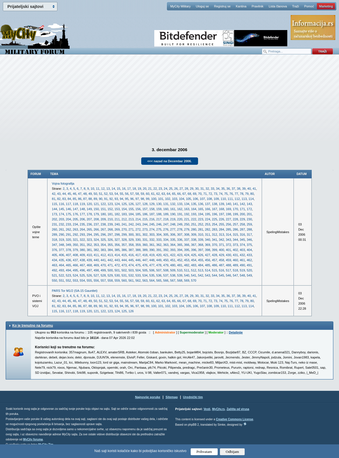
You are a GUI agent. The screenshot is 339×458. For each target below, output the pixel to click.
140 (228, 204)
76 (231, 193)
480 (172, 265)
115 (54, 204)
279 (186, 229)
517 (228, 270)
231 (54, 224)
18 (134, 188)
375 (249, 244)
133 (179, 204)
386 (123, 250)
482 (186, 265)
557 (103, 280)
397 (200, 250)
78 (241, 193)
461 (242, 260)
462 (249, 260)
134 (186, 204)
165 (200, 209)
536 (158, 275)
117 (68, 204)
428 (214, 255)
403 (242, 250)
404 (249, 250)
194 (200, 214)
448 (151, 260)
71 (205, 193)
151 (103, 209)
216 (151, 219)
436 (68, 260)
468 (89, 265)
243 (137, 224)
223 (200, 219)
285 (228, 229)
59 (142, 193)
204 (68, 219)
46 (74, 193)
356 (117, 244)
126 (131, 204)
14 (113, 188)
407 (68, 255)
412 (103, 255)
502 (123, 270)
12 (103, 188)
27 (181, 188)
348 (61, 244)
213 (131, 219)
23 (160, 188)
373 (235, 244)
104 (181, 198)
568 (179, 280)
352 (89, 244)
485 (207, 265)
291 (68, 234)
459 (228, 260)
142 (242, 204)
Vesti (206, 409)
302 (144, 234)
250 (186, 224)
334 (165, 239)
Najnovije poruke (147, 397)
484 (200, 265)
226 (221, 219)
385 (117, 250)
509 (172, 270)
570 (193, 280)
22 (155, 188)
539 (179, 275)
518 (235, 270)
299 (123, 234)
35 (222, 188)
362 (158, 244)
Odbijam (232, 451)
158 (151, 209)
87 (85, 198)
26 (176, 188)
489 (235, 265)
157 (144, 209)
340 (207, 239)
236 (89, 224)
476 (144, 265)
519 (242, 270)
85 (74, 198)
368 (200, 244)
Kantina (241, 6)
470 (103, 265)
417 (137, 255)
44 (64, 193)
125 (123, 204)
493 (61, 270)
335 (172, 239)
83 (64, 198)
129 (151, 204)
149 (89, 209)
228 (235, 219)
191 (179, 214)
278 (179, 229)
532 (131, 275)
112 (237, 198)
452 (179, 260)
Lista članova (278, 6)
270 (123, 229)
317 (249, 234)
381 (89, 250)
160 (165, 209)
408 (75, 255)
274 (151, 229)
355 (110, 244)
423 (179, 255)
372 (228, 244)
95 (126, 198)
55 (121, 193)
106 (195, 198)
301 (137, 234)
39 (244, 188)
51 (100, 193)
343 (228, 239)
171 (242, 209)
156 (137, 209)
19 (139, 188)
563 (144, 280)
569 (186, 280)
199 (235, 214)
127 (137, 204)
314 (228, 234)
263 (75, 229)
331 (144, 239)
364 (172, 244)
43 (59, 193)
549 (249, 275)
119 (82, 204)
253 (207, 224)
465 (68, 265)
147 (75, 209)
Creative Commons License (234, 419)
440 (96, 260)
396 (193, 250)
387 (131, 250)
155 (131, 209)
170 (235, 209)
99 (147, 198)
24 (165, 188)
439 (89, 260)
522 (61, 275)
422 (172, 255)
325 (103, 239)
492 (54, 270)
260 (54, 229)
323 (89, 239)
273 (144, 229)
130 (158, 204)
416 (131, 255)
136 (200, 204)
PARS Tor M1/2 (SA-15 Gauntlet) (74, 290)
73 (215, 193)
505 (144, 270)
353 (96, 244)
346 (249, 239)
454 (193, 260)
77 (236, 193)
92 (111, 198)
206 (82, 219)
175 (68, 214)
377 (61, 250)
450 (165, 260)
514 (207, 270)
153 (117, 209)
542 (200, 275)
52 (105, 193)
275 (158, 229)
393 (172, 250)
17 (129, 188)
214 (137, 219)
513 (200, 270)
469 (96, 265)
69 (194, 193)
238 (103, 224)
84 (69, 198)
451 (172, 260)
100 (153, 198)
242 (131, 224)
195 (207, 214)
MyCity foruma (33, 439)
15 (118, 188)
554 (82, 280)
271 (131, 229)
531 (123, 275)
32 (207, 188)
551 (61, 280)
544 (214, 275)
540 (186, 275)
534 (144, 275)
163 (186, 209)
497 (89, 270)
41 (254, 188)
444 (123, 260)
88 (90, 198)
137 (207, 204)
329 (131, 239)
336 (179, 239)
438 (82, 260)
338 (193, 239)
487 (221, 265)
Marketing (326, 6)
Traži (295, 6)
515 (214, 270)
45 (69, 193)
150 (96, 209)
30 (197, 188)
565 (158, 280)
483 (193, 265)
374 (242, 244)
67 (184, 193)
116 (61, 204)
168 (221, 209)
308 (186, 234)
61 (153, 193)
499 (103, 270)
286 (235, 229)
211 (117, 219)
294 (89, 234)
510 (179, 270)
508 (165, 270)
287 (242, 229)
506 (151, 270)
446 (137, 260)
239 (110, 224)
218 (165, 219)
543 (207, 275)
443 (117, 260)
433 (249, 255)
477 (151, 265)
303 (151, 234)
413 (110, 255)
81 (53, 198)
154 (123, 209)
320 (68, 239)
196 (214, 214)
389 (144, 250)
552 (68, 280)
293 (82, 234)
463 (54, 265)
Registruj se (222, 6)
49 (90, 193)
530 (117, 275)
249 (179, 224)
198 (228, 214)
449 (158, 260)
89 (95, 198)
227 (228, 219)
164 (193, 209)
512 (193, 270)
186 (144, 214)
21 (149, 188)
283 (214, 229)
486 (214, 265)
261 (61, 229)
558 (110, 280)
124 (117, 204)
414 (117, 255)
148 (82, 209)
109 (216, 198)
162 (179, 209)
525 (82, 275)
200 (242, 214)
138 (214, 204)
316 (242, 234)
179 (96, 214)
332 (151, 239)
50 (95, 193)
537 (165, 275)
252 (200, 224)
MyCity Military (180, 6)
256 (228, 224)
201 (249, 214)
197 (221, 214)
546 (228, 275)
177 (82, 214)
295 (96, 234)
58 (137, 193)
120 (89, 204)
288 (249, 229)
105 (188, 198)
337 (186, 239)
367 (193, 244)
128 (144, 204)
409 (82, 255)
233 (68, 224)
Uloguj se (202, 6)
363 (165, 244)
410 (89, 255)
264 (82, 229)
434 (54, 260)
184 (131, 214)
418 (144, 255)
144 (54, 209)
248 (172, 224)
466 (75, 265)
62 (158, 193)
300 (131, 234)
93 (116, 198)
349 (68, 244)
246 (158, 224)
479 (165, 265)
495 (75, 270)
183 (123, 214)
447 (144, 260)
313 (221, 234)
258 (242, 224)
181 (110, 214)
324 (96, 239)
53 (111, 193)
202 (54, 219)
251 (193, 224)
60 (147, 193)
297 (110, 234)
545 (221, 275)
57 (132, 193)
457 (214, 260)
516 (221, 270)
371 (221, 244)
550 (54, 280)
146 (68, 209)
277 (172, 229)
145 (61, 209)
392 (165, 250)
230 (249, 219)
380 (82, 250)
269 (117, 229)
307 (179, 234)
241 (123, 224)
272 (137, 229)
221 (186, 219)
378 (68, 250)
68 (189, 193)
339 (200, 239)
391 (158, 250)
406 (61, 255)
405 (54, 255)
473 (123, 265)
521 (54, 275)
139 (221, 204)
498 (96, 270)
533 (137, 275)
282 (207, 229)
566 (165, 280)
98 (142, 198)
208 (96, 219)
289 (54, 234)
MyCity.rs (218, 409)
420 (158, 255)
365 (179, 244)
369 (207, 244)
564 (151, 280)
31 (202, 188)
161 (172, 209)
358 (131, 244)
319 (61, 239)
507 (158, 270)
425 (193, 255)
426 (200, 255)
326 (110, 239)
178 (89, 214)
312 (214, 234)
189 (165, 214)
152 (110, 209)
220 (179, 219)
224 (207, 219)
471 (110, 265)
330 (137, 239)
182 (117, 214)
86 (79, 198)
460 (235, 260)
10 (92, 188)
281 (200, 229)
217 (158, 219)
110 (223, 198)
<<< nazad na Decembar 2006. (169, 161)
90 (100, 198)
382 (96, 250)
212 (123, 219)
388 (137, 250)
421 (165, 255)
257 (235, 224)
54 (116, 193)
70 (199, 193)
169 (228, 209)
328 (123, 239)
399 (214, 250)
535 (151, 275)
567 (172, 280)
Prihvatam (204, 451)
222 (193, 219)
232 (61, 224)
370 (214, 244)
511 (186, 270)
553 (75, 280)
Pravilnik (257, 6)
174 (61, 214)
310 (200, 234)
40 (249, 188)
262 (68, 229)
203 (61, 219)
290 (61, 234)
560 (123, 280)
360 (144, 244)
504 (137, 270)
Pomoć (309, 6)
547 (235, 275)
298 (117, 234)
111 (230, 198)
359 (137, 244)
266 (96, 229)
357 (123, 244)
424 (186, 255)
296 (103, 234)
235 (82, 224)
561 (131, 280)
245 (151, 224)
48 (85, 193)
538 (172, 275)
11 (97, 188)
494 (68, 270)
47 (79, 193)
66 (179, 193)
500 (110, 270)
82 (59, 198)
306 (172, 234)
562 (137, 280)
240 (117, 224)
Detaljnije (236, 332)
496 (82, 270)
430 (228, 255)
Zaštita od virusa (237, 409)
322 (82, 239)
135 (193, 204)
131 (165, 204)
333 (158, 239)
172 (249, 209)
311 (207, 234)
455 (200, 260)
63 (163, 193)
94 (121, 198)
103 (174, 198)
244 (144, 224)
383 (103, 250)
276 (165, 229)
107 (202, 198)
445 (131, 260)
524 (75, 275)
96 (132, 198)
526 (89, 275)
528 (103, 275)
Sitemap (172, 397)
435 (61, 260)
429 (221, 255)
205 (75, 219)
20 (144, 188)
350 (75, 244)
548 (242, 275)
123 (110, 204)
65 (173, 193)
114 (250, 198)
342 (221, 239)
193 (193, 214)
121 (96, 204)
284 (221, 229)
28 (186, 188)
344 (235, 239)
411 (96, 255)
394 (179, 250)
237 (96, 224)
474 (131, 265)
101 (160, 198)
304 (158, 234)
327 (117, 239)
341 (214, 239)
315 (235, 234)
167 (214, 209)
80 (252, 193)
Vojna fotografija (63, 183)
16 (123, 188)
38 (238, 188)
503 (131, 270)
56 (126, 193)
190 (172, 214)
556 (96, 280)
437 (75, 260)
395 (186, 250)
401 (228, 250)
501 (117, 270)
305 (165, 234)
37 (233, 188)
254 (214, 224)
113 (244, 198)
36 (228, 188)
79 (246, 193)
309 (193, 234)
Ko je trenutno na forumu (32, 326)
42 (53, 193)
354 (103, 244)
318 (54, 239)
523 (68, 275)
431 (235, 255)
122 (103, 204)
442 (110, 260)
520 (249, 270)
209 (103, 219)
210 (110, 219)
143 (249, 204)
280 (193, 229)
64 (168, 193)
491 (249, 265)
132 (172, 204)
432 (242, 255)
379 (75, 250)
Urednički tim (193, 397)
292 (75, 234)
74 (220, 193)
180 (103, 214)
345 (242, 239)
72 (210, 193)
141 (235, 204)
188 (158, 214)
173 (54, 214)
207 (89, 219)
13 (108, 188)
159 (158, 209)
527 (96, 275)
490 (242, 265)
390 (151, 250)
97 (137, 198)
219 (172, 219)
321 (75, 239)
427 (207, 255)
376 (54, 250)
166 (207, 209)
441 (103, 260)
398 (207, 250)
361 (151, 244)
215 (144, 219)
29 (191, 188)
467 (82, 265)
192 (186, 214)
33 (212, 188)
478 (158, 265)
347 (54, 244)
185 (137, 214)
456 (207, 260)
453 (186, 260)
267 (103, 229)
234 (75, 224)
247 (165, 224)
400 (221, 250)
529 (110, 275)
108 (209, 198)
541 (193, 275)
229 (242, 219)
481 (179, 265)
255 (221, 224)
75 (226, 193)
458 (221, 260)
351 (82, 244)
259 (249, 224)
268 (110, 229)
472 (117, 265)
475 (137, 265)
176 (75, 214)
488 (228, 265)
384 (110, 250)
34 (217, 188)
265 (89, 229)
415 (123, 255)
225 (214, 219)
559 (117, 280)
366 (186, 244)
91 (105, 198)
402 (235, 250)
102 (167, 198)
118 (75, 204)
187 (151, 214)
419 (151, 255)
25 (170, 188)
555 (89, 280)
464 (61, 265)
